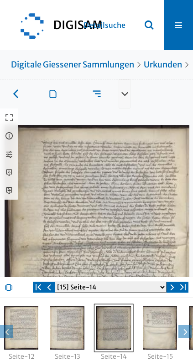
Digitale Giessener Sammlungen (72, 64)
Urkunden (163, 64)
